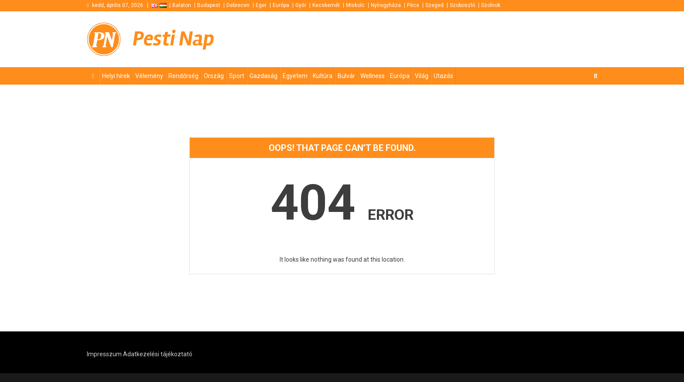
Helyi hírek (116, 75)
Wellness (372, 75)
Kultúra (322, 75)
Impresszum (104, 354)
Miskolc (355, 5)
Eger (261, 5)
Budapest (208, 5)
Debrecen (238, 5)
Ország (214, 75)
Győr (300, 5)
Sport (236, 75)
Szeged (434, 5)
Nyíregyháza (386, 5)
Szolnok (490, 5)
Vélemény (149, 75)
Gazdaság (263, 75)
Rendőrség (183, 75)
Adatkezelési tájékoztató (157, 354)
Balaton (181, 5)
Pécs (413, 5)
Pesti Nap (173, 38)
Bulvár (346, 75)
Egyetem (295, 75)
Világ (421, 75)
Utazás (443, 75)
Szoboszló (462, 5)
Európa (281, 5)
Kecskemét (326, 5)
